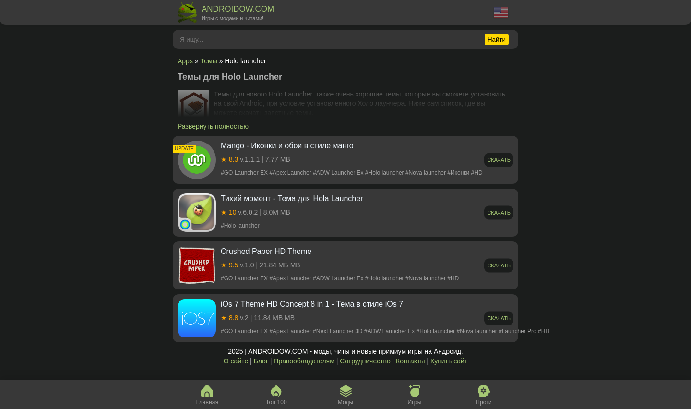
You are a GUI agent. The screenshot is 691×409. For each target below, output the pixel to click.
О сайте (236, 361)
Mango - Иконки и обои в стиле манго (287, 146)
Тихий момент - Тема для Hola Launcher (292, 198)
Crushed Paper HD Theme (266, 251)
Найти (497, 39)
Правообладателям (304, 361)
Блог (261, 361)
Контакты (410, 361)
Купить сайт (448, 361)
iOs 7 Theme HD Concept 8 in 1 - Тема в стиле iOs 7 (312, 304)
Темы (209, 61)
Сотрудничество (365, 361)
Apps (185, 61)
